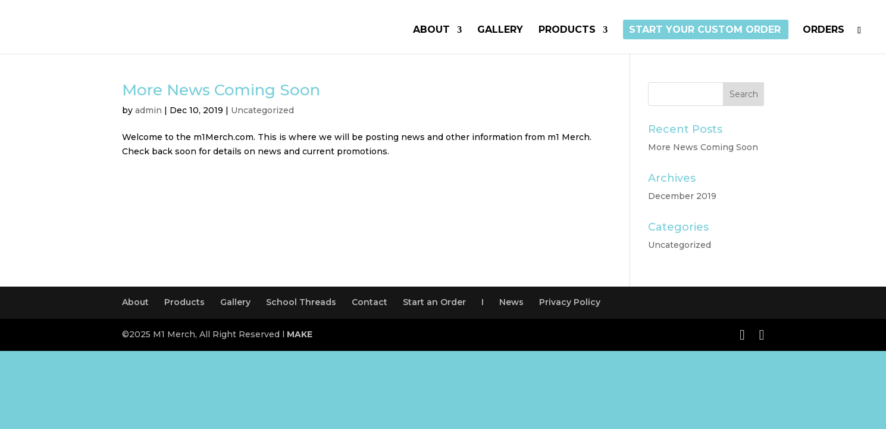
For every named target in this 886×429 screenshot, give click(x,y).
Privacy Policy (569, 302)
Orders (823, 30)
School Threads (301, 302)
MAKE (299, 334)
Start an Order (434, 302)
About (431, 30)
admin (148, 110)
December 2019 (682, 196)
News (511, 302)
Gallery (500, 30)
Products (567, 30)
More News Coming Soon (221, 90)
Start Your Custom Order (705, 30)
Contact (369, 302)
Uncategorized (262, 110)
